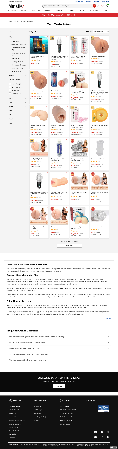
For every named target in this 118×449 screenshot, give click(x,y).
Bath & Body (94, 10)
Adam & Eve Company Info (68, 410)
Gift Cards (12, 438)
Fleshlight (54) (16, 58)
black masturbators (29, 290)
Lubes (82, 10)
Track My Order (13, 413)
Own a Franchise (65, 424)
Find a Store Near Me (66, 417)
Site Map (37, 420)
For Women (12, 10)
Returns (96, 1)
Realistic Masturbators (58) (19, 49)
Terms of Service (14, 430)
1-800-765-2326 (18, 1)
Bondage (59, 10)
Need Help (40, 400)
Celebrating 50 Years (66, 413)
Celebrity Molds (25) (18, 62)
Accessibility (12, 434)
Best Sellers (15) (16, 84)
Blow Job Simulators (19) (19, 65)
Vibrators (47, 10)
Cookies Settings (14, 427)
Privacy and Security (15, 424)
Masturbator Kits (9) (18, 68)
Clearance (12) (16, 93)
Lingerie (70, 10)
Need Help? (105, 1)
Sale (105, 10)
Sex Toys (16, 21)
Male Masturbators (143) (18, 44)
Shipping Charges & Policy (17, 420)
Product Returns (14, 417)
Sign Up (59, 386)
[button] (69, 245)
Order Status (79, 1)
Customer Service (14, 410)
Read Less (108, 318)
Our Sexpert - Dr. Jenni (41, 417)
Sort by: (89, 32)
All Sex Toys (38, 410)
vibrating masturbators (43, 284)
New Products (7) (17, 87)
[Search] (69, 6)
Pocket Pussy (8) (16, 71)
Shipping (89, 1)
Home (10, 21)
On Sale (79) (15, 90)
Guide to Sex (38, 413)
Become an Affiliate (66, 420)
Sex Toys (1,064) (15, 41)
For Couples (36, 10)
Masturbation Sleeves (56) (18, 54)
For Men (24, 10)
